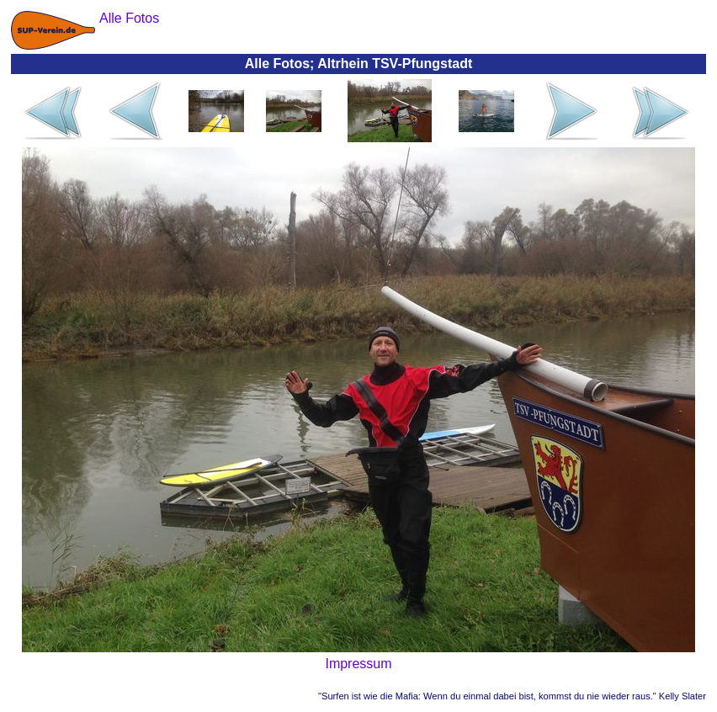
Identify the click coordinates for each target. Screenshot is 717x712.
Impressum (358, 663)
